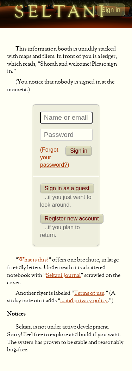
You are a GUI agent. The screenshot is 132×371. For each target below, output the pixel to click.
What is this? (33, 260)
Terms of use (89, 293)
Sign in (110, 9)
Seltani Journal (63, 275)
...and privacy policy (84, 301)
